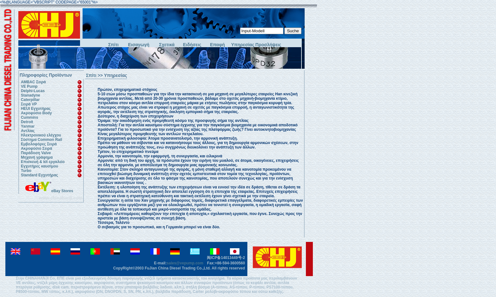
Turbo (26, 170)
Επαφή (217, 44)
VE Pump (29, 86)
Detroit (27, 122)
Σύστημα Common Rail (41, 139)
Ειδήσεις (192, 44)
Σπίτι (113, 44)
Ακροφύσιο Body (36, 113)
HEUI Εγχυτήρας (36, 108)
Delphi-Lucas (33, 91)
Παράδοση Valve (36, 153)
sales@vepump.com (185, 263)
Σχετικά (167, 44)
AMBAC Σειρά (33, 82)
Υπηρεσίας (242, 44)
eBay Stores (49, 191)
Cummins (29, 117)
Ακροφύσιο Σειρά (36, 148)
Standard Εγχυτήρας (39, 175)
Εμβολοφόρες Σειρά (39, 144)
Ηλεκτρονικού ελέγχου (41, 135)
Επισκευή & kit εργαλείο (43, 162)
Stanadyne (30, 95)
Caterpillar (30, 100)
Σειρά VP (29, 104)
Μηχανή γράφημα (37, 157)
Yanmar (27, 126)
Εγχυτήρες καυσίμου (39, 166)
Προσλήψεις (268, 44)
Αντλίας (28, 131)
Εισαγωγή (138, 44)
